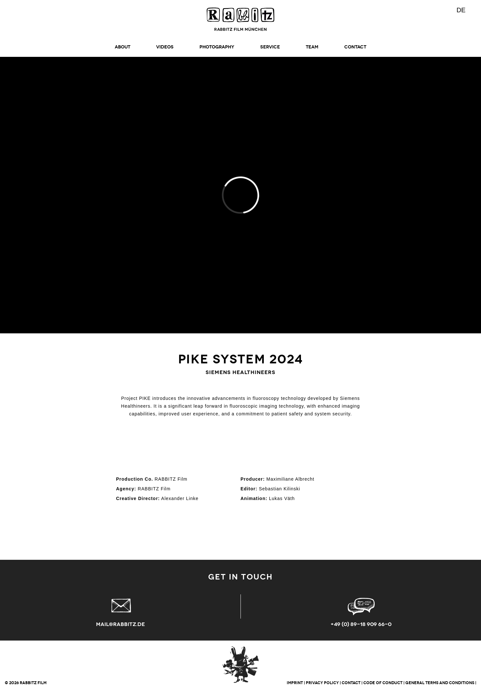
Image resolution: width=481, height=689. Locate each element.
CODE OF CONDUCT (382, 682)
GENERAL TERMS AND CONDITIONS (439, 682)
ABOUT (122, 47)
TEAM (312, 47)
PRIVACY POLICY (322, 682)
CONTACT (355, 47)
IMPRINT (295, 682)
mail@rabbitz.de (120, 624)
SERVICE (270, 47)
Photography (216, 47)
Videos (165, 47)
